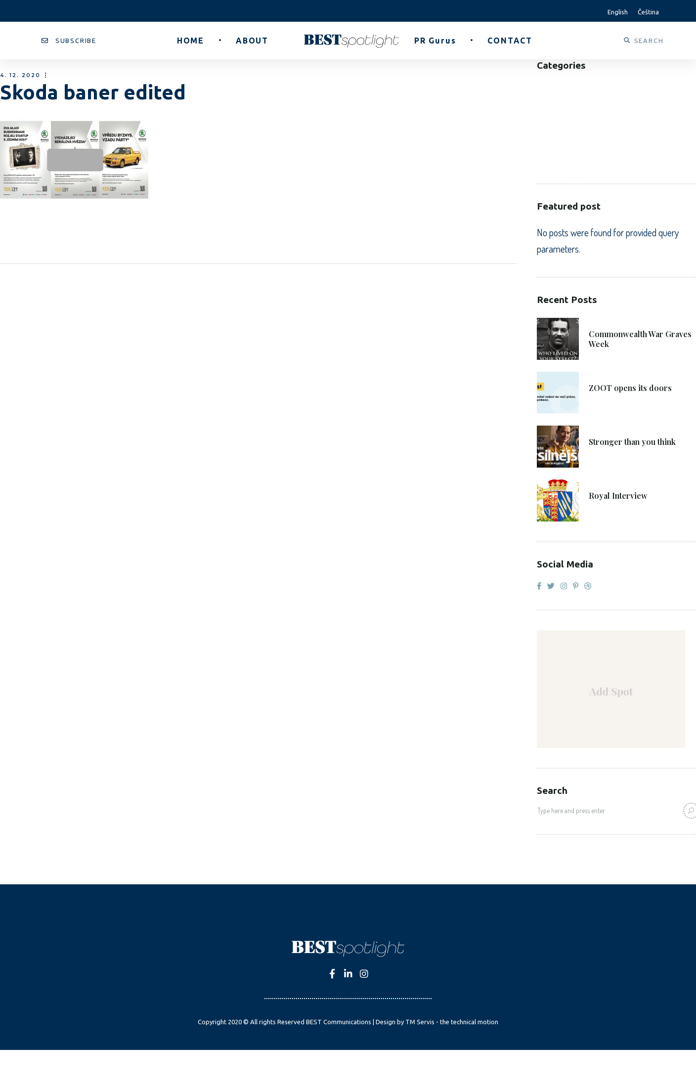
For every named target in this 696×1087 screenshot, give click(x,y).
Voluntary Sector (573, 160)
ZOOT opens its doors (630, 388)
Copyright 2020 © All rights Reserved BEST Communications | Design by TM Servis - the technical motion (348, 1021)
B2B (544, 86)
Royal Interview (618, 496)
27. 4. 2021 (608, 481)
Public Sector (565, 145)
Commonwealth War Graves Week (640, 339)
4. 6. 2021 (606, 428)
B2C (544, 101)
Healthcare (559, 131)
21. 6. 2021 (608, 320)
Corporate (558, 116)
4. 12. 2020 (20, 75)
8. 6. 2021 (606, 374)
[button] (69, 40)
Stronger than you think (632, 442)
